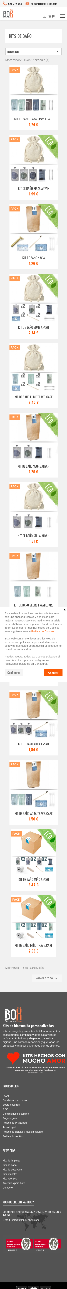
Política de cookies (13, 1136)
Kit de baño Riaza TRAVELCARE (33, 119)
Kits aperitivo (10, 1178)
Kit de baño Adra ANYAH (33, 744)
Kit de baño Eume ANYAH (33, 327)
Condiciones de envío (15, 1100)
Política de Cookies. (43, 631)
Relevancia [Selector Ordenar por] (33, 51)
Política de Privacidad (15, 1122)
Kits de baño (20, 36)
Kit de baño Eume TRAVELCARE (34, 396)
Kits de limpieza (11, 1160)
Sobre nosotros (11, 1104)
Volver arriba (47, 978)
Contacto (8, 1187)
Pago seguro (10, 1118)
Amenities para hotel (14, 1183)
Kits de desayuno (12, 1169)
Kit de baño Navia (33, 257)
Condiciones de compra (16, 1113)
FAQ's (6, 1095)
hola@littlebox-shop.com (44, 3)
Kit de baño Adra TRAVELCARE (34, 813)
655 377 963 (15, 3)
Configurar (14, 672)
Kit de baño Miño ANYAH (33, 879)
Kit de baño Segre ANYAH (33, 466)
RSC (5, 1109)
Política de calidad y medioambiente (23, 1131)
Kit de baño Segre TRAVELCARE (33, 605)
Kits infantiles (10, 1174)
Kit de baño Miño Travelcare (33, 945)
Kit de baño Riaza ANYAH (33, 188)
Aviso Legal (9, 1127)
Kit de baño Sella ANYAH (33, 535)
